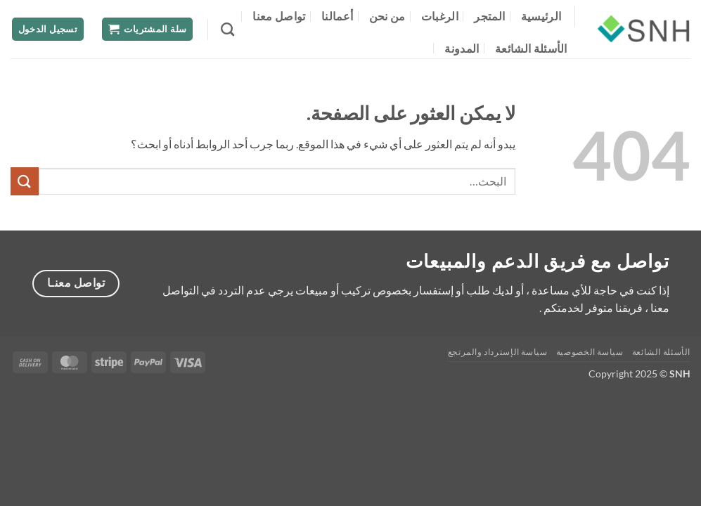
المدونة (461, 48)
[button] (147, 29)
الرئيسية (541, 15)
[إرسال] (25, 181)
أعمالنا (337, 15)
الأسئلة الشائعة (531, 48)
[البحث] (227, 29)
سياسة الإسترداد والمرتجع (498, 351)
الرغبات (439, 15)
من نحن (387, 15)
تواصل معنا (278, 15)
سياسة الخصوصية (590, 351)
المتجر (489, 15)
